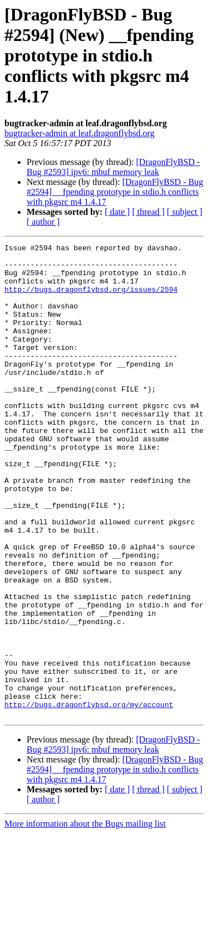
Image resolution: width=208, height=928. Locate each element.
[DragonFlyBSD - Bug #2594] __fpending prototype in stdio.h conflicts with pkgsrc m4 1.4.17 (115, 192)
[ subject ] (184, 211)
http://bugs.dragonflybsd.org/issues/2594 (90, 299)
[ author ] (43, 221)
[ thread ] (148, 211)
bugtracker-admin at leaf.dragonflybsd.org (79, 133)
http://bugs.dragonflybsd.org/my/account (88, 797)
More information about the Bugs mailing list (85, 918)
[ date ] (117, 211)
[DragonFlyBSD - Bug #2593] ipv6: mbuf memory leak (113, 167)
